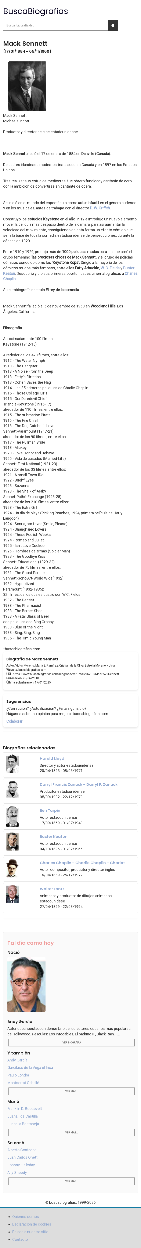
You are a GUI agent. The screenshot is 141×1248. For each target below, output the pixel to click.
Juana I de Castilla (22, 1116)
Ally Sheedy (17, 1172)
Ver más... (71, 1091)
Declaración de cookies (31, 1224)
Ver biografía (71, 1042)
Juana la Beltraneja (23, 1124)
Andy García (17, 1060)
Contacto (20, 1239)
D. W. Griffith (100, 208)
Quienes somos (25, 1216)
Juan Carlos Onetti (22, 1157)
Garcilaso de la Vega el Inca (30, 1067)
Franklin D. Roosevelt (24, 1108)
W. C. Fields (110, 268)
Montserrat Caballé (23, 1083)
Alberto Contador (21, 1150)
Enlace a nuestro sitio (30, 1232)
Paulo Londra (18, 1075)
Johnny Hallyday (21, 1165)
